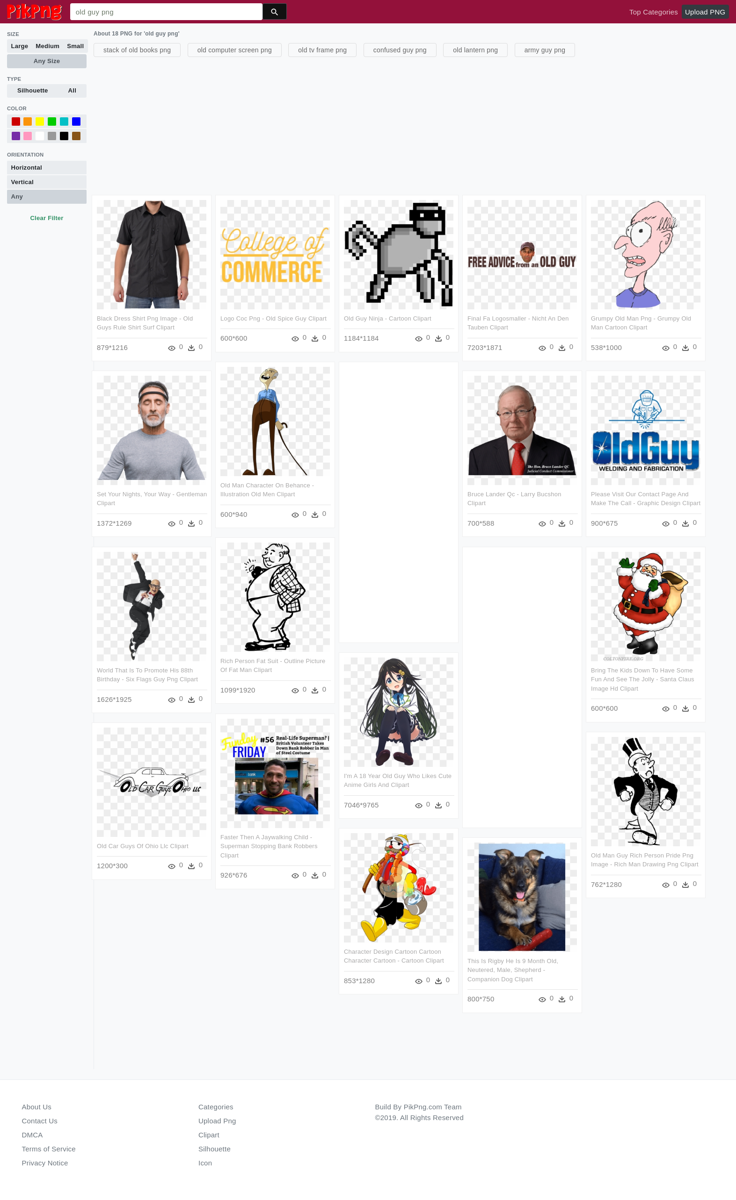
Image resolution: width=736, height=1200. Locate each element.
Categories (215, 1107)
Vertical (22, 182)
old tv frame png (322, 50)
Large (20, 46)
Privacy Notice (45, 1163)
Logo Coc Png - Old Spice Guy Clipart (273, 318)
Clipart (208, 1135)
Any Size (47, 60)
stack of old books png (137, 50)
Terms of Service (49, 1149)
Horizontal (26, 167)
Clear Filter (46, 217)
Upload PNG (705, 12)
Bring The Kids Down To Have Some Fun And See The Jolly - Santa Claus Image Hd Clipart (642, 679)
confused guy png (400, 50)
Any (17, 196)
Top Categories (653, 12)
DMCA (32, 1135)
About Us (37, 1107)
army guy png (545, 50)
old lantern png (475, 50)
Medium (47, 46)
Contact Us (40, 1121)
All (72, 90)
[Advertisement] (374, 124)
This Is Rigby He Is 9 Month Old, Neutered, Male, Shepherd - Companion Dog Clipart (512, 970)
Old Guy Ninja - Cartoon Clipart (387, 318)
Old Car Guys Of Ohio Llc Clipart (143, 846)
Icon (205, 1163)
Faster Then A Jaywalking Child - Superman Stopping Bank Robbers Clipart (269, 846)
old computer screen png (234, 50)
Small (75, 46)
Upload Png (217, 1121)
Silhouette (32, 90)
